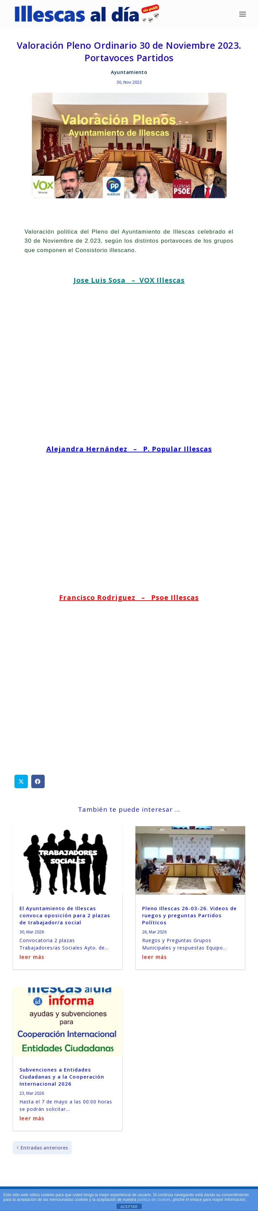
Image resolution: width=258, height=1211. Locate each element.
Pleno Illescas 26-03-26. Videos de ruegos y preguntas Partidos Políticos (189, 913)
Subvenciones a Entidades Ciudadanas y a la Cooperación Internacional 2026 (61, 1074)
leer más (31, 955)
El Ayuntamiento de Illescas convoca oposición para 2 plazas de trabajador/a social (64, 913)
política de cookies (154, 1199)
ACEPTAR (128, 1207)
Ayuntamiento (129, 71)
